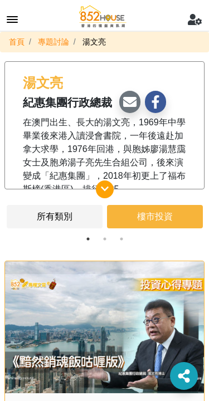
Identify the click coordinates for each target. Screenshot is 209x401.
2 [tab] (104, 238)
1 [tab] (88, 238)
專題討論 (53, 41)
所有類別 (54, 216)
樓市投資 (155, 216)
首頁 (17, 41)
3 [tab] (121, 238)
